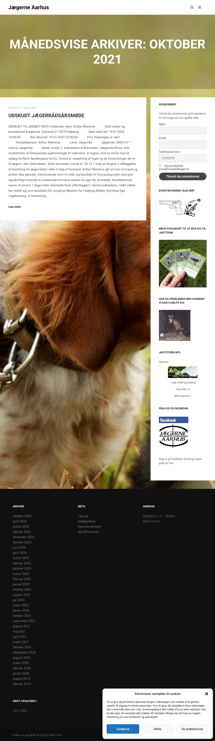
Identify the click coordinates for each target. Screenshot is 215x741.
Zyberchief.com (51, 735)
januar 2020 (21, 673)
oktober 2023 (22, 568)
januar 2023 (21, 584)
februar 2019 (22, 684)
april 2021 (20, 637)
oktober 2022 (22, 589)
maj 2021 (19, 631)
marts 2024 (21, 558)
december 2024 (24, 537)
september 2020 (24, 652)
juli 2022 (19, 600)
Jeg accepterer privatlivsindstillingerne (174, 167)
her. (172, 463)
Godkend (123, 729)
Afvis (157, 729)
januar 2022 (21, 610)
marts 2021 (21, 642)
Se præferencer (192, 729)
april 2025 (20, 521)
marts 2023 (21, 574)
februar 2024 (22, 563)
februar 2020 (22, 668)
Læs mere (14, 206)
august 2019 (21, 679)
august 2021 (21, 626)
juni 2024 (19, 547)
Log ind (83, 516)
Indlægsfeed (86, 521)
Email (162, 138)
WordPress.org (88, 532)
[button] (207, 694)
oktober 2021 (22, 616)
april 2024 (20, 553)
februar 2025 (22, 532)
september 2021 (24, 621)
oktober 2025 (22, 516)
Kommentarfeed (89, 526)
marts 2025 (21, 526)
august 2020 (21, 658)
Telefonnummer (169, 152)
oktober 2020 (22, 647)
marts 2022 (21, 605)
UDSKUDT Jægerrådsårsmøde (46, 116)
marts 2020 (21, 663)
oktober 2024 (22, 542)
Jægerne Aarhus (28, 7)
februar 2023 (22, 579)
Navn (162, 124)
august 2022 (21, 595)
